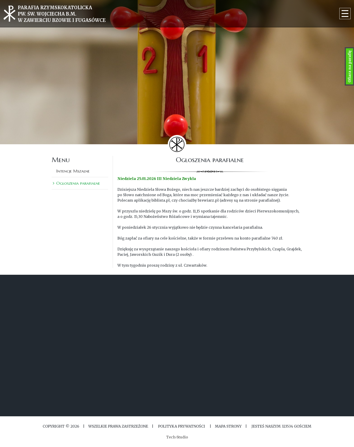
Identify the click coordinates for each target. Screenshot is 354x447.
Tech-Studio (177, 437)
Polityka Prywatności (181, 426)
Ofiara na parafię (349, 66)
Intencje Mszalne (73, 171)
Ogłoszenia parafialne (78, 183)
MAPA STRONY (228, 426)
